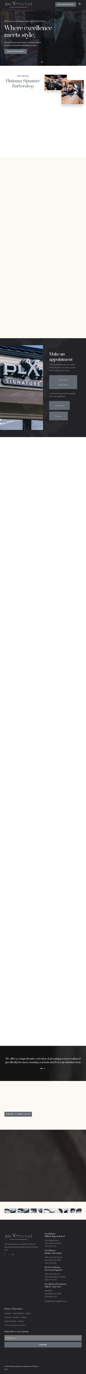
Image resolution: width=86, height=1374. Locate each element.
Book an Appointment (15, 51)
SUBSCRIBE (43, 1344)
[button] (79, 3)
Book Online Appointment (66, 4)
